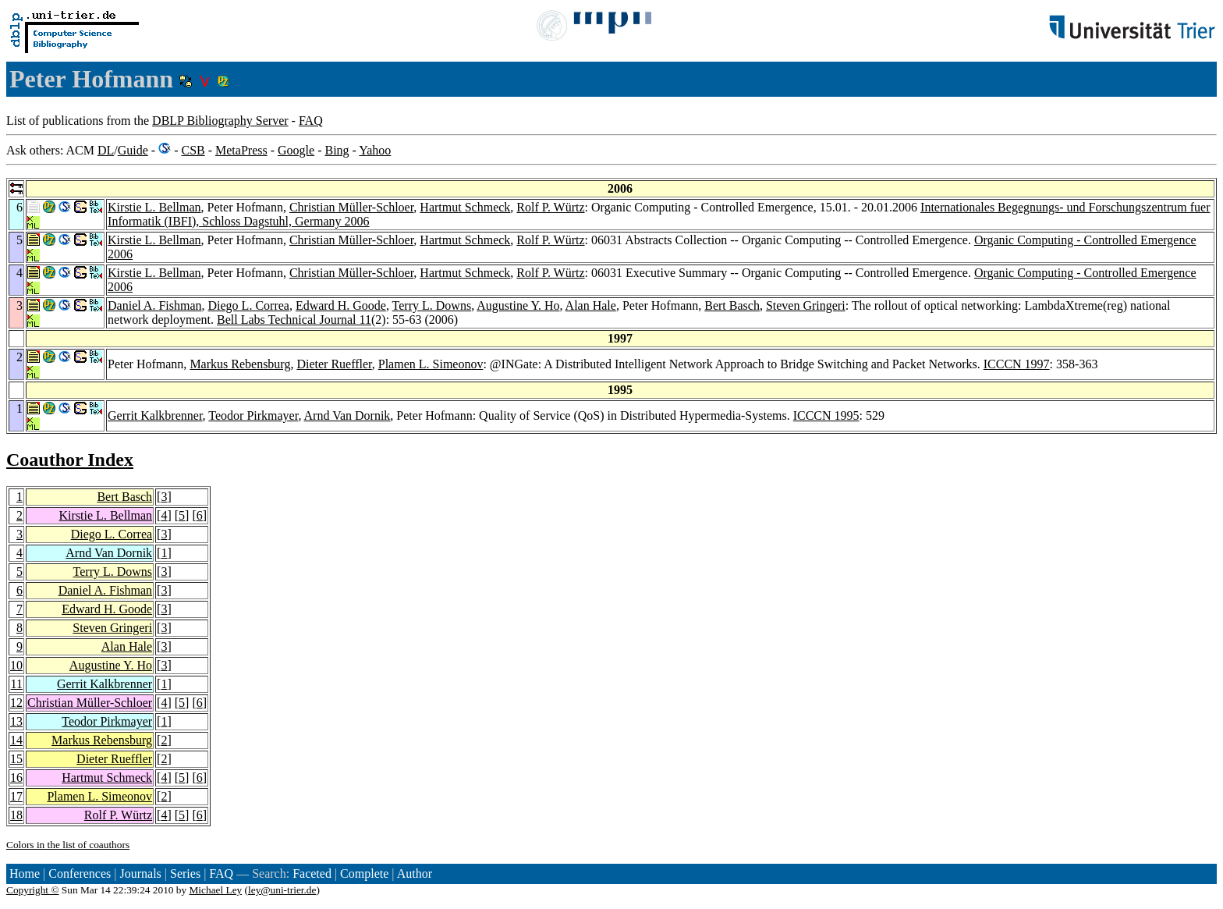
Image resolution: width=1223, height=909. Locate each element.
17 (16, 796)
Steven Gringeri (805, 305)
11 (17, 684)
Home (24, 873)
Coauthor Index (69, 459)
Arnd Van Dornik (347, 415)
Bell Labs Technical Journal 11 (294, 319)
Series (185, 873)
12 (16, 702)
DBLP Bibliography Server (220, 120)
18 (16, 815)
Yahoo (375, 150)
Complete (364, 873)
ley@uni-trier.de (282, 890)
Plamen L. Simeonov (431, 364)
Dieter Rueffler (333, 364)
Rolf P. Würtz (550, 207)
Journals (140, 873)
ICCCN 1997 (1017, 364)
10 (16, 665)
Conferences (79, 873)
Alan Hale (590, 305)
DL (105, 150)
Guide (133, 150)
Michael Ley (216, 890)
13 (16, 721)
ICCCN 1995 (826, 415)
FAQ (311, 120)
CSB (192, 150)
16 (16, 777)
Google (296, 150)
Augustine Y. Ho (518, 305)
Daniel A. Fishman (154, 305)
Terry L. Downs (432, 305)
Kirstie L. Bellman (154, 207)
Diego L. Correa (248, 305)
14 (16, 740)
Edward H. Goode (341, 305)
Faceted (311, 873)
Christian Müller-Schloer (351, 207)
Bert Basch (732, 305)
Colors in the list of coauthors (67, 844)
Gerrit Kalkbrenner (155, 415)
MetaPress (241, 150)
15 (16, 758)
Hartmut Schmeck (465, 207)
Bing (336, 150)
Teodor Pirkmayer (253, 415)
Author (414, 873)
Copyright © (32, 890)
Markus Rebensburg (240, 364)
